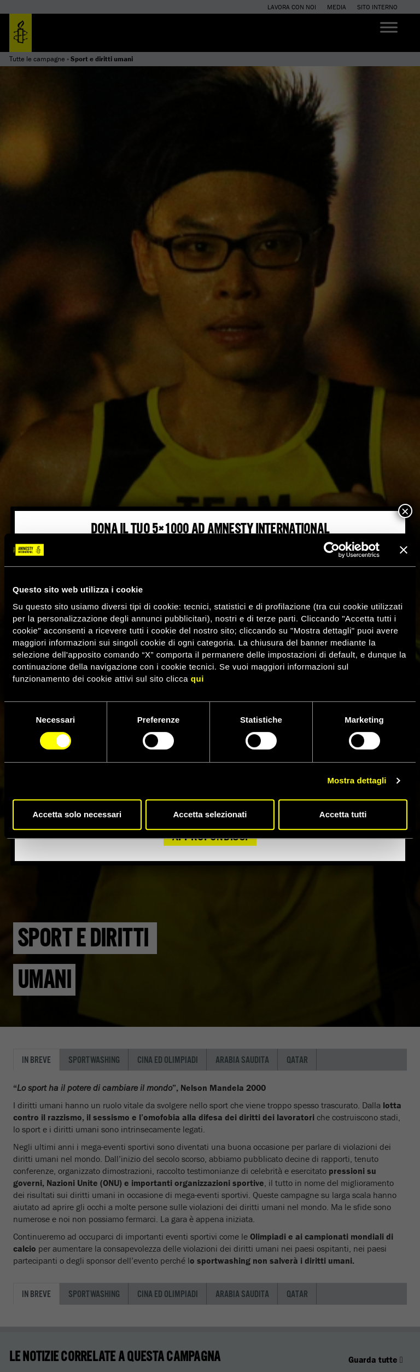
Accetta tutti (343, 814)
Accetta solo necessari (77, 814)
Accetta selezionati (210, 814)
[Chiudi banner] (403, 550)
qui (197, 678)
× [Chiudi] (405, 511)
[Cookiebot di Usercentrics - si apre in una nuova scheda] (332, 550)
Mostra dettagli (356, 780)
